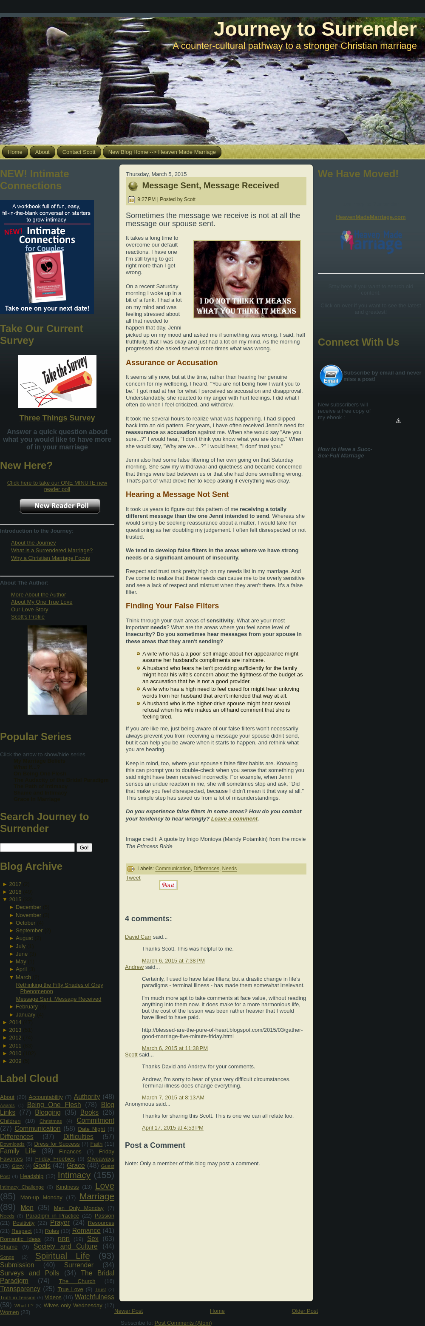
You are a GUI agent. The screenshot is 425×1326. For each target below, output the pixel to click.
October (25, 923)
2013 (15, 1030)
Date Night (91, 1129)
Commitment (95, 1120)
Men (27, 1207)
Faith (96, 1144)
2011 (15, 1045)
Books (89, 1112)
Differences (17, 1136)
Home (217, 1311)
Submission (17, 1265)
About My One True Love (42, 602)
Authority (87, 1096)
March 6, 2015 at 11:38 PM (175, 1048)
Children (10, 1121)
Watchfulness (94, 1296)
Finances (70, 1151)
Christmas (51, 1121)
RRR (64, 1239)
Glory (18, 1166)
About (7, 1097)
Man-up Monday (41, 1197)
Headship (31, 1176)
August (24, 938)
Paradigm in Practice (52, 1215)
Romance (86, 1230)
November (28, 915)
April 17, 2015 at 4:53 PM (173, 1127)
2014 (15, 1022)
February (27, 1006)
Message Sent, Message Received (58, 999)
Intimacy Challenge (22, 1187)
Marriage (96, 1196)
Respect (21, 1231)
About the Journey (33, 542)
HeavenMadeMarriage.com (370, 217)
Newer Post (128, 1311)
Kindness (67, 1187)
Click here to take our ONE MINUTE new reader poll (57, 486)
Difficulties (78, 1136)
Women (9, 1312)
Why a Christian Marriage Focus (50, 558)
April (21, 969)
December (28, 907)
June (22, 954)
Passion (104, 1215)
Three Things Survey (57, 418)
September (29, 930)
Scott (131, 1054)
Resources (101, 1223)
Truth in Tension (17, 1297)
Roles (52, 1231)
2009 (15, 1061)
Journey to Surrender (315, 28)
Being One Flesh (54, 1104)
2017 (15, 884)
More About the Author (38, 594)
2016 (15, 892)
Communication (37, 1128)
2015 (15, 899)
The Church (77, 1281)
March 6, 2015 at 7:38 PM (173, 960)
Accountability (45, 1097)
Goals (42, 1165)
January (25, 1014)
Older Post (305, 1311)
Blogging (48, 1112)
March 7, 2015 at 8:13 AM (173, 1097)
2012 (15, 1037)
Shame (8, 1247)
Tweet (133, 878)
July (21, 946)
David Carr (138, 937)
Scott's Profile (28, 616)
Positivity (23, 1223)
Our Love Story (29, 609)
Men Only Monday (79, 1208)
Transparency (20, 1288)
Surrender (79, 1265)
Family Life (18, 1151)
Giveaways (100, 1159)
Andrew (134, 967)
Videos (53, 1297)
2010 (15, 1053)
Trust (100, 1289)
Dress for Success (56, 1144)
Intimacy (74, 1175)
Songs (7, 1257)
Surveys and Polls (30, 1273)
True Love (70, 1289)
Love (104, 1185)
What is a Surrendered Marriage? (52, 550)
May (21, 961)
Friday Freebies (55, 1159)
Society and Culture (66, 1246)
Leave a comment (234, 818)
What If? (24, 1305)
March (23, 977)
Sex (93, 1238)
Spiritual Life (62, 1256)
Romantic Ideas (20, 1239)
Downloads (12, 1144)
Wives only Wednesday (73, 1305)
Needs (7, 1215)
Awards (7, 1105)
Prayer (60, 1222)
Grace (76, 1165)
